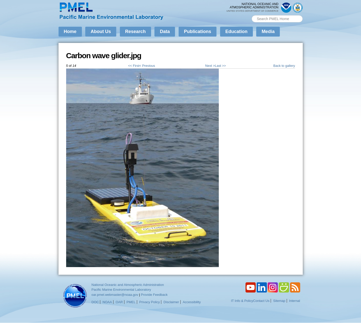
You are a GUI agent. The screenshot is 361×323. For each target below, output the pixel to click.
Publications (197, 31)
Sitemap (279, 301)
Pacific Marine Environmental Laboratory (121, 289)
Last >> (220, 66)
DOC (95, 302)
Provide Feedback (154, 295)
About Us (101, 31)
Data (165, 31)
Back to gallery (284, 66)
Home (70, 31)
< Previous (147, 66)
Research (135, 31)
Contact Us (261, 301)
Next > (210, 66)
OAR (119, 302)
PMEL (130, 302)
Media (268, 31)
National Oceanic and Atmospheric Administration (128, 285)
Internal (294, 301)
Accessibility (192, 302)
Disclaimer (171, 302)
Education (236, 31)
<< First (133, 66)
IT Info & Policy (242, 301)
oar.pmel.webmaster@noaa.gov (115, 295)
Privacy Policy (149, 302)
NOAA (107, 302)
